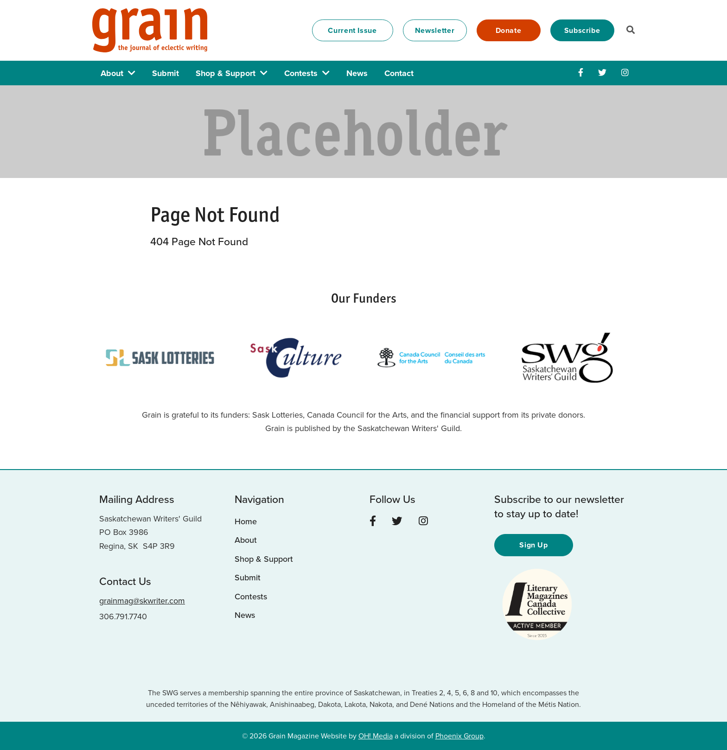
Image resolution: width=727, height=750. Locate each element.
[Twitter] (602, 73)
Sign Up (533, 545)
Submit (165, 73)
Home (246, 521)
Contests (301, 73)
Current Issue (352, 30)
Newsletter (435, 30)
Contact (399, 73)
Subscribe (582, 30)
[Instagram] (625, 73)
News (357, 73)
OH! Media (375, 736)
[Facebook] (580, 73)
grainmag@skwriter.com (142, 601)
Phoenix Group (459, 736)
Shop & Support (225, 73)
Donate (509, 30)
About (112, 73)
